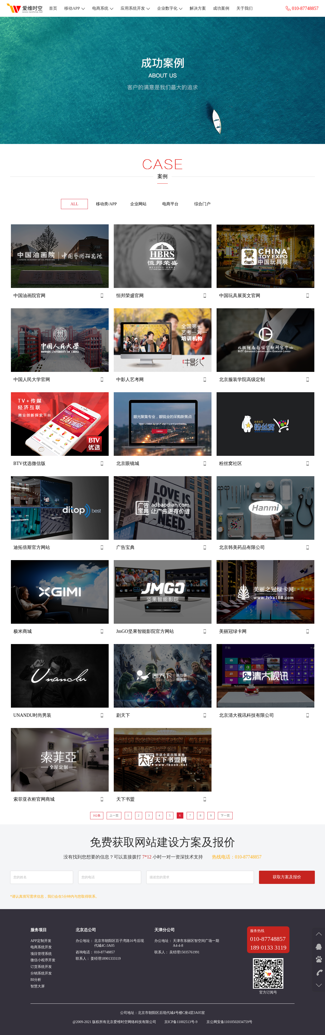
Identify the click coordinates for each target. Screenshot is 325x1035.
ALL (74, 204)
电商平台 (170, 204)
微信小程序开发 (42, 960)
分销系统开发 (41, 973)
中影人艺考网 (130, 379)
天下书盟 (125, 799)
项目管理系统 (41, 954)
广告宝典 (125, 547)
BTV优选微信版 (29, 463)
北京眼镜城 (127, 463)
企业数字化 (170, 8)
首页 (53, 8)
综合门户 (202, 204)
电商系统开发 (41, 947)
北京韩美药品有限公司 (242, 547)
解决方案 (198, 8)
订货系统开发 (41, 967)
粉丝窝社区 (230, 463)
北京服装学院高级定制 (242, 379)
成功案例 (221, 8)
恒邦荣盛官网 (130, 295)
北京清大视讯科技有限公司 (246, 715)
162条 (97, 815)
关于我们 (244, 8)
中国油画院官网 (29, 295)
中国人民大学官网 (31, 379)
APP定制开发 (40, 941)
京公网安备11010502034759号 (229, 1022)
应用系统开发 (135, 8)
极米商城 (22, 631)
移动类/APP (106, 204)
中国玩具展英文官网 (239, 295)
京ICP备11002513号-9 (181, 1022)
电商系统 (102, 8)
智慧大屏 (37, 986)
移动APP (74, 8)
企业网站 (138, 204)
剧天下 (123, 715)
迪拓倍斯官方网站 (31, 547)
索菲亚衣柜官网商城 (34, 799)
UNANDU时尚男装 (32, 715)
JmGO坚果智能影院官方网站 (145, 631)
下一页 (225, 815)
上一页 (114, 815)
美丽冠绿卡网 (233, 631)
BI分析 (35, 980)
